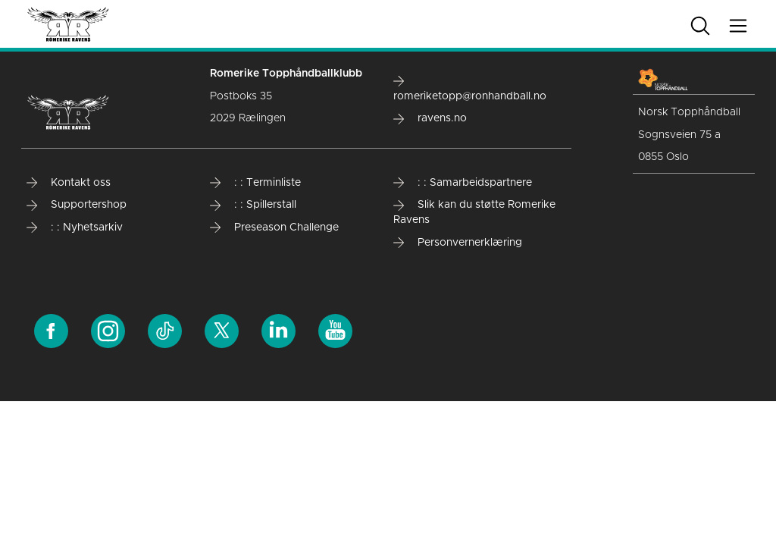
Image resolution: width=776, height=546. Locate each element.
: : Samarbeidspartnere (462, 182)
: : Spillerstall (253, 204)
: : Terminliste (255, 182)
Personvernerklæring (457, 242)
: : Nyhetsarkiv (75, 227)
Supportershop (77, 204)
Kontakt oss (69, 182)
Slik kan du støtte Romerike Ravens (474, 212)
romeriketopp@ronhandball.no (469, 88)
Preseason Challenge (274, 227)
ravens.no (430, 118)
